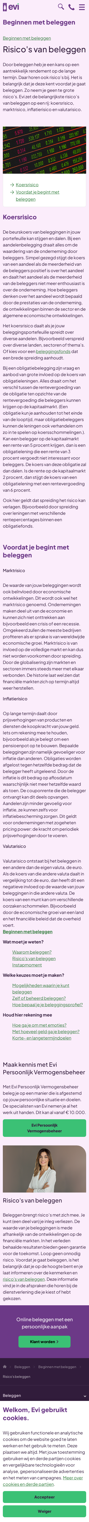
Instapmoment (27, 964)
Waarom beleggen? (32, 952)
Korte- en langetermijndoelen (41, 1038)
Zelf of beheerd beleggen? (39, 998)
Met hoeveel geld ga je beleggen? (46, 1031)
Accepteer (44, 1496)
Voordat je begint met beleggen (37, 195)
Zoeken (61, 6)
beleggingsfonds (53, 351)
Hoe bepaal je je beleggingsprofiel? (47, 1004)
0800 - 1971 (71, 7)
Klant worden (44, 1341)
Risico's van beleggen (34, 958)
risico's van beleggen (24, 1279)
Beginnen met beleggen (27, 38)
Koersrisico (27, 184)
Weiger (44, 1511)
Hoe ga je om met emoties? (39, 1025)
